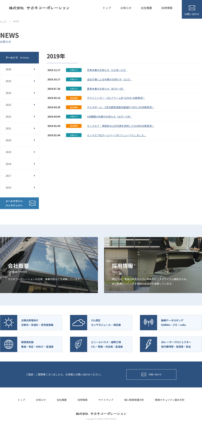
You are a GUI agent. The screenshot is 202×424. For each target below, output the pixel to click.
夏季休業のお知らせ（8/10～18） (106, 89)
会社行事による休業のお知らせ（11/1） (109, 79)
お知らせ (125, 8)
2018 (8, 164)
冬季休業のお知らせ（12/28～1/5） (107, 70)
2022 (8, 116)
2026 (8, 69)
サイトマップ (105, 400)
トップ (107, 8)
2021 (8, 128)
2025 (8, 81)
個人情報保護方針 (134, 400)
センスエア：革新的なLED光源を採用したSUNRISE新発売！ (120, 126)
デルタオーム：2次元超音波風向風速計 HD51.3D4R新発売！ (120, 107)
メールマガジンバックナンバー (14, 203)
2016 (8, 187)
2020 (8, 140)
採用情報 (166, 8)
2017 (8, 175)
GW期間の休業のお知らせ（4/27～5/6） (109, 116)
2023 (8, 105)
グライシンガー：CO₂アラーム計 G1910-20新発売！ (116, 98)
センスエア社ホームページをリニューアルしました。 (117, 135)
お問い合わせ (191, 10)
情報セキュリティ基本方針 (170, 400)
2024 (8, 93)
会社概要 (146, 8)
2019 (8, 152)
